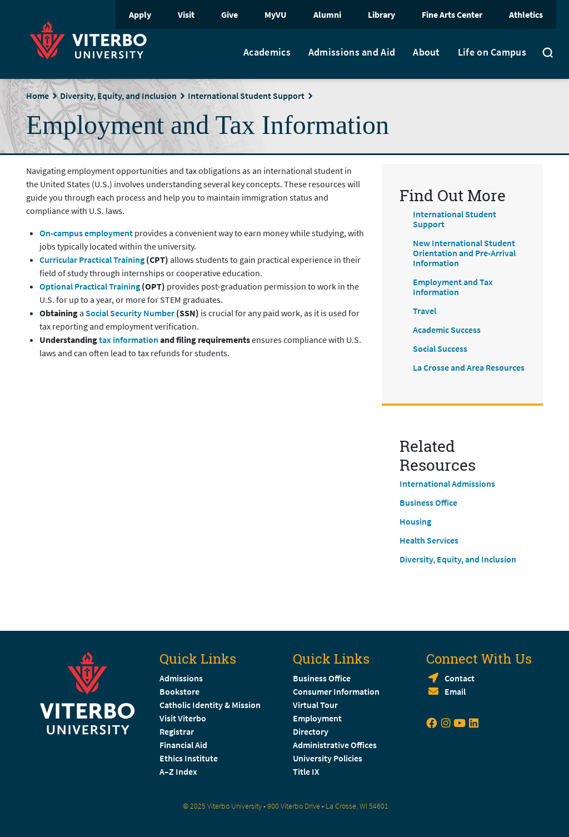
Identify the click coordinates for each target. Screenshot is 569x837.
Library (381, 14)
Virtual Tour (315, 704)
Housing (415, 521)
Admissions (181, 678)
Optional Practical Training (89, 286)
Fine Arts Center (452, 14)
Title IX (306, 771)
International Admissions (447, 483)
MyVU (275, 14)
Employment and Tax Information (453, 286)
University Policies (327, 758)
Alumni (327, 14)
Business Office (428, 502)
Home (37, 95)
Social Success (440, 348)
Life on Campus (492, 52)
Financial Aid (183, 744)
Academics (267, 52)
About (426, 52)
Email (455, 691)
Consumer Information (336, 691)
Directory (311, 731)
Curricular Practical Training (91, 259)
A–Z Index (178, 771)
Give (229, 14)
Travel (424, 310)
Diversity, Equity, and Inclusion (118, 95)
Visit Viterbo (182, 718)
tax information (128, 339)
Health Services (429, 540)
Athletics (526, 14)
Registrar (176, 731)
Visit (186, 14)
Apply (140, 14)
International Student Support (246, 95)
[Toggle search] (548, 54)
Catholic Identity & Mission (210, 704)
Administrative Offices (335, 744)
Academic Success (447, 329)
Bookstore (179, 691)
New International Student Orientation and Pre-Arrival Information (464, 252)
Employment (317, 718)
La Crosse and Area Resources (469, 367)
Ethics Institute (188, 758)
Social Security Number (131, 312)
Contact (460, 678)
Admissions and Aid (351, 52)
